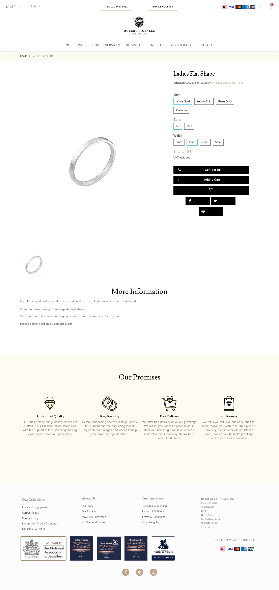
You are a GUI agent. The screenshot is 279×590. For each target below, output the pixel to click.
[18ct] (189, 126)
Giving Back (181, 45)
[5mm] (218, 142)
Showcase (135, 45)
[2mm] (192, 142)
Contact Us (207, 527)
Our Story (75, 45)
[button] (116, 6)
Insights (157, 45)
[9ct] (177, 126)
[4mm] (205, 142)
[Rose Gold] (225, 101)
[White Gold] (182, 101)
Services (112, 45)
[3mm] (179, 142)
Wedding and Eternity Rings (227, 82)
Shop (94, 45)
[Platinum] (181, 110)
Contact (205, 45)
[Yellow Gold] (204, 101)
